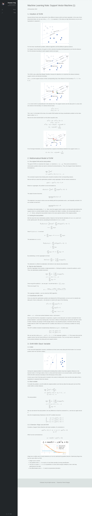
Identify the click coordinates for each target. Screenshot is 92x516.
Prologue (68, 511)
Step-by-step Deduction (35, 273)
